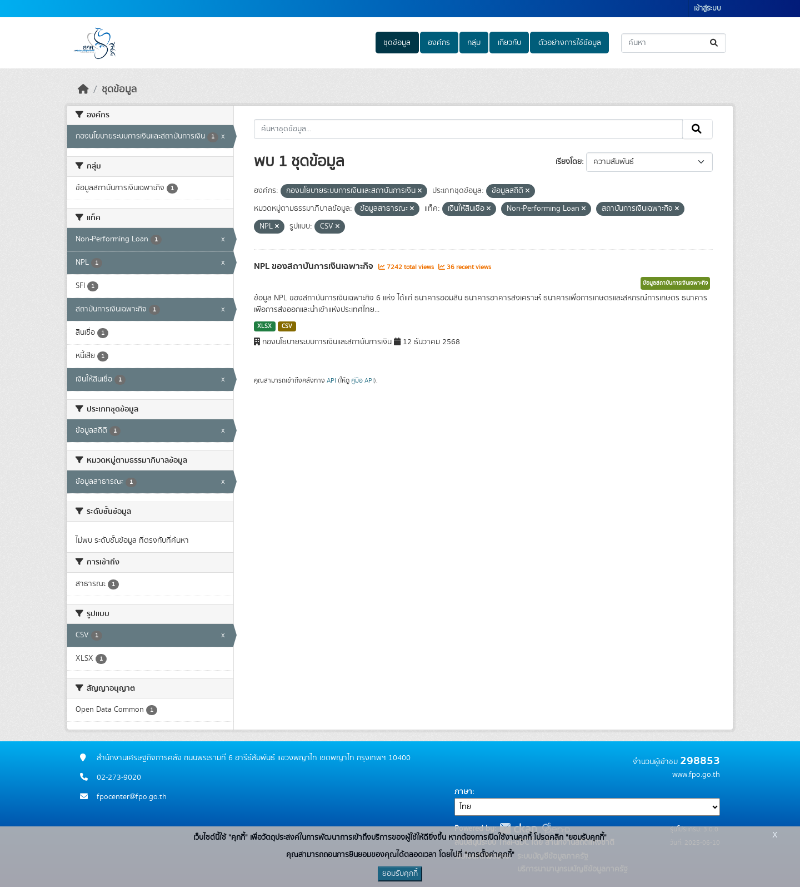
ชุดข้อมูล (397, 42)
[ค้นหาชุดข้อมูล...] (673, 43)
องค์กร (439, 42)
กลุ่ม (474, 42)
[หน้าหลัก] (83, 89)
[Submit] (715, 43)
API (331, 380)
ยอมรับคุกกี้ (400, 873)
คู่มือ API (362, 380)
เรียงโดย (569, 161)
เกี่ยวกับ (509, 42)
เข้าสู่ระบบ (707, 8)
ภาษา (463, 791)
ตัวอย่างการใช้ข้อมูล (569, 42)
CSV (287, 326)
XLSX (264, 326)
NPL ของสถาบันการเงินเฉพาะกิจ (315, 266)
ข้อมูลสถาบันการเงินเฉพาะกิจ (675, 283)
